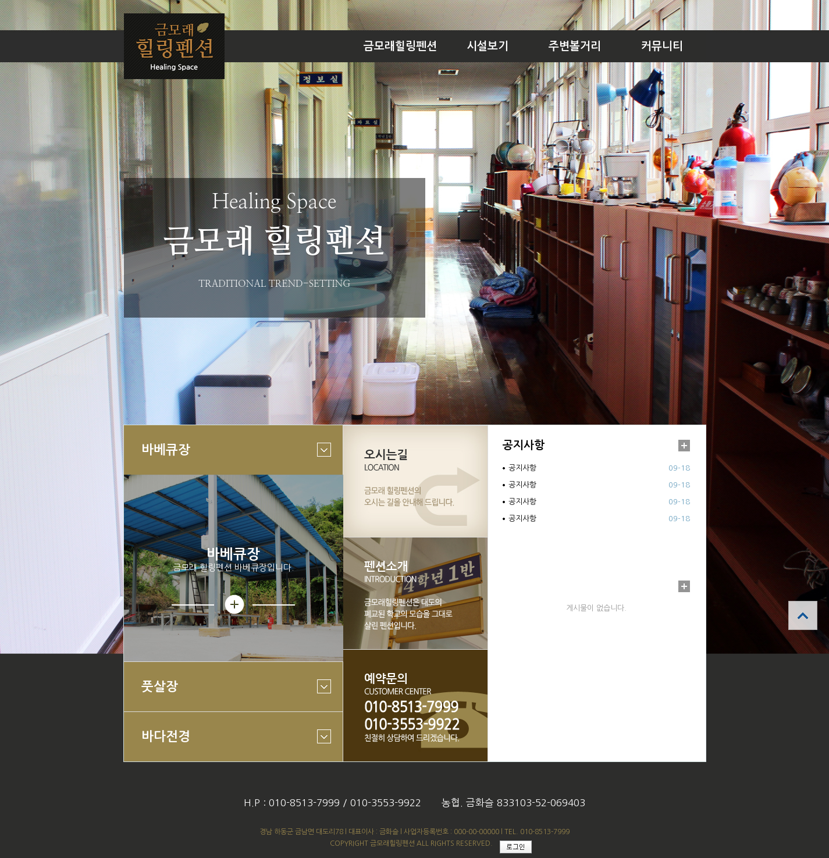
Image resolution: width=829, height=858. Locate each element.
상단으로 (802, 615)
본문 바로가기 (0, 0)
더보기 (684, 445)
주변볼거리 (575, 46)
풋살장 (227, 694)
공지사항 (524, 445)
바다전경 (227, 744)
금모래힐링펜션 (400, 46)
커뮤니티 (662, 46)
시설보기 (487, 46)
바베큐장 (227, 458)
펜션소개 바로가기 (415, 593)
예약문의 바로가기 (415, 705)
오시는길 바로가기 (415, 481)
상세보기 (233, 604)
